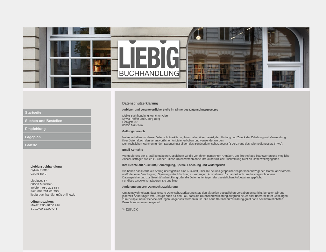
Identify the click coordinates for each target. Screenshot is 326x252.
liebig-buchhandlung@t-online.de (53, 194)
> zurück (130, 209)
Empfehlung (35, 129)
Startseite (33, 112)
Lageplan (33, 137)
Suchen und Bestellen (43, 121)
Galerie (31, 145)
